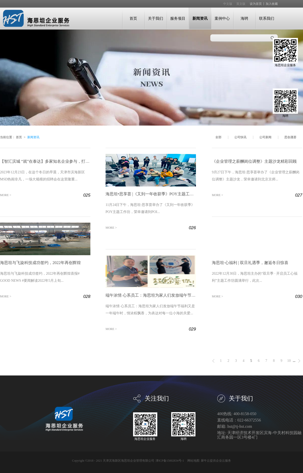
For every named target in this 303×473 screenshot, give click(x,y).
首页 (133, 18)
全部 (218, 137)
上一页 (213, 361)
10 (289, 361)
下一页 (299, 361)
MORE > (5, 195)
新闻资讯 (33, 137)
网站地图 (192, 460)
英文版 (240, 4)
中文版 (227, 4)
